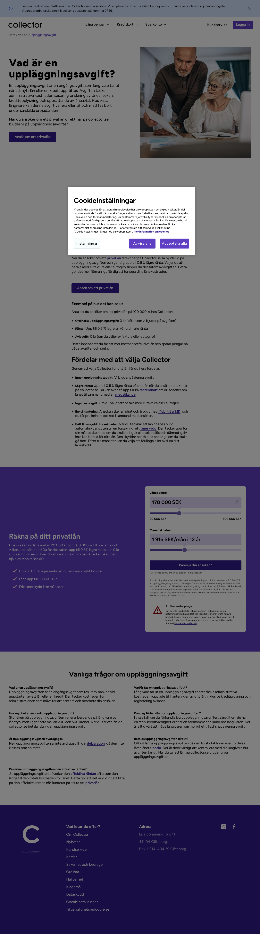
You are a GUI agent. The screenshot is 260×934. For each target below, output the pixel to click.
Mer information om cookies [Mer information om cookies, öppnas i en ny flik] (151, 231)
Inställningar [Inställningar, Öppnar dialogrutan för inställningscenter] (87, 243)
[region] (131, 221)
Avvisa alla (142, 243)
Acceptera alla (174, 243)
